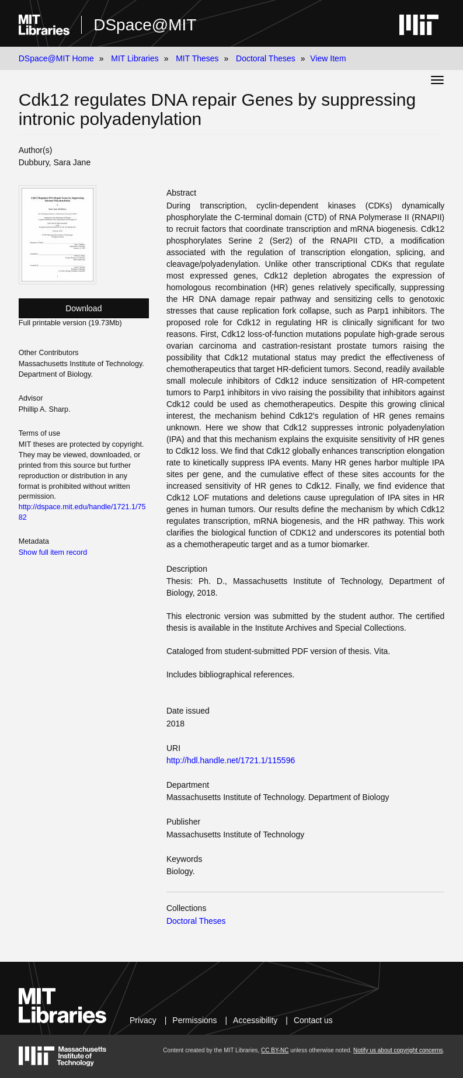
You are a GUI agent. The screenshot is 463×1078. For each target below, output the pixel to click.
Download (83, 308)
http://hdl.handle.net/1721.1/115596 (230, 760)
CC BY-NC (274, 1050)
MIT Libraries (134, 58)
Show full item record (53, 552)
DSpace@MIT (144, 25)
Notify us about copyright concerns (398, 1050)
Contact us (313, 1020)
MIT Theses (197, 58)
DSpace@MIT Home (56, 58)
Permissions (194, 1020)
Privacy (143, 1020)
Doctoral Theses (265, 58)
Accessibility (255, 1020)
